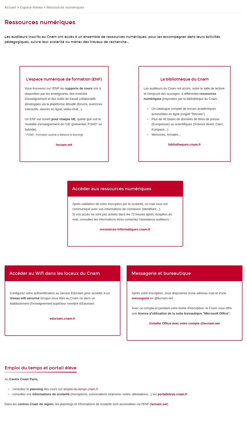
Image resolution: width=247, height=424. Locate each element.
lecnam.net (64, 144)
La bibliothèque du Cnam (184, 79)
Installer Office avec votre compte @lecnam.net (184, 323)
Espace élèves (31, 7)
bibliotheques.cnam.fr (184, 144)
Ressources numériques (65, 7)
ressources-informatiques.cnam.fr (125, 229)
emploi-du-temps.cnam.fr (80, 389)
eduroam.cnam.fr (62, 318)
